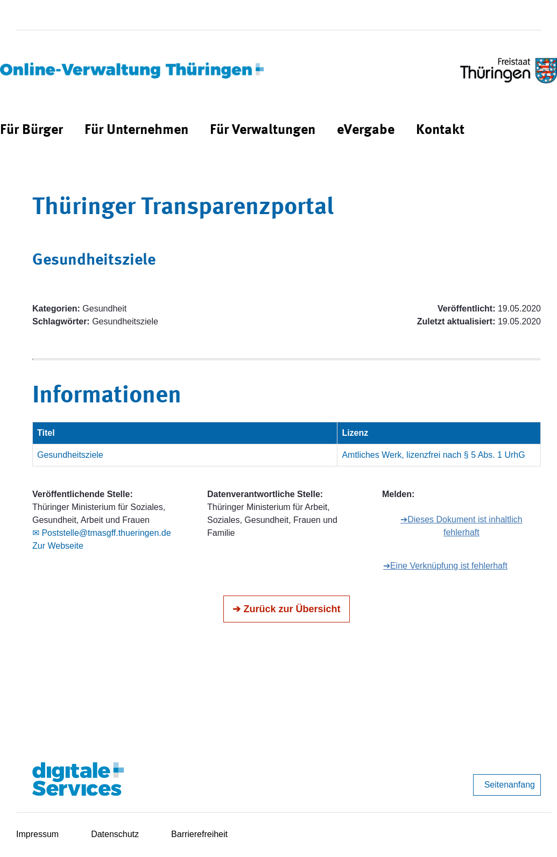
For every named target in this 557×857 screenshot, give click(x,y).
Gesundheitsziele (70, 454)
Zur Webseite (57, 545)
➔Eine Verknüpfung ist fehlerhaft (445, 565)
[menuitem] (31, 130)
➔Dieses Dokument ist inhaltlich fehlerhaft (461, 526)
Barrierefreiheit (199, 834)
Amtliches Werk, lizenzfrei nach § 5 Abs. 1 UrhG (433, 454)
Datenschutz (115, 834)
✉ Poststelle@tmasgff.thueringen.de (101, 532)
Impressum (37, 834)
